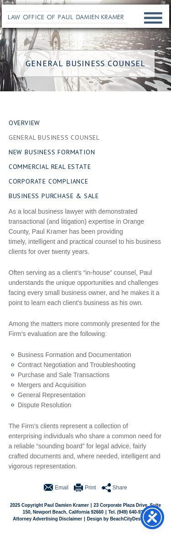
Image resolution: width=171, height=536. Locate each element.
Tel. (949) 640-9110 (129, 512)
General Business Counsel (54, 137)
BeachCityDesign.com (134, 518)
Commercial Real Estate (50, 167)
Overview (24, 123)
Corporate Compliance (48, 181)
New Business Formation (52, 152)
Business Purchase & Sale (54, 196)
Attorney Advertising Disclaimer (47, 518)
